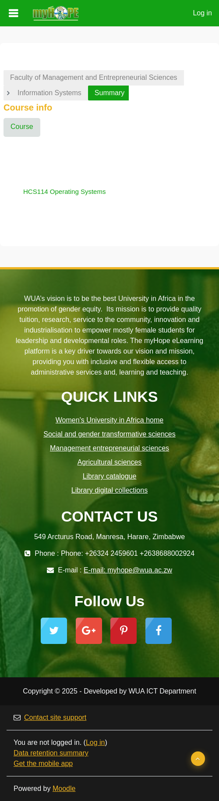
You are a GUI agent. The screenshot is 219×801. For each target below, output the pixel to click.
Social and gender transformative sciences (109, 434)
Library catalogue (110, 476)
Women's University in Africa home (109, 420)
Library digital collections (109, 490)
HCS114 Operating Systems (64, 191)
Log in (202, 13)
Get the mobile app (43, 763)
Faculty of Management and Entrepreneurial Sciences (93, 77)
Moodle (64, 788)
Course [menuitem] (22, 126)
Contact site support (50, 717)
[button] (198, 758)
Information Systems (49, 93)
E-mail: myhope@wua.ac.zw (128, 570)
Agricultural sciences (110, 462)
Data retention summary (51, 753)
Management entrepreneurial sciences (109, 448)
